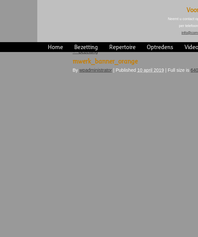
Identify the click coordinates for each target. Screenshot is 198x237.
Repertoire (122, 47)
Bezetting (86, 47)
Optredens (160, 47)
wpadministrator (95, 70)
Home (55, 47)
